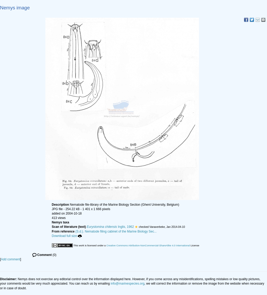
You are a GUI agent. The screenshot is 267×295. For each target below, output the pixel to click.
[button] (136, 226)
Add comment (10, 259)
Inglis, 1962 (110, 227)
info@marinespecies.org (127, 283)
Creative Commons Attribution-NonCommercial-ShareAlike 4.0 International (148, 245)
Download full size (67, 236)
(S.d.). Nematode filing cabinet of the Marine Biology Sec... (116, 231)
